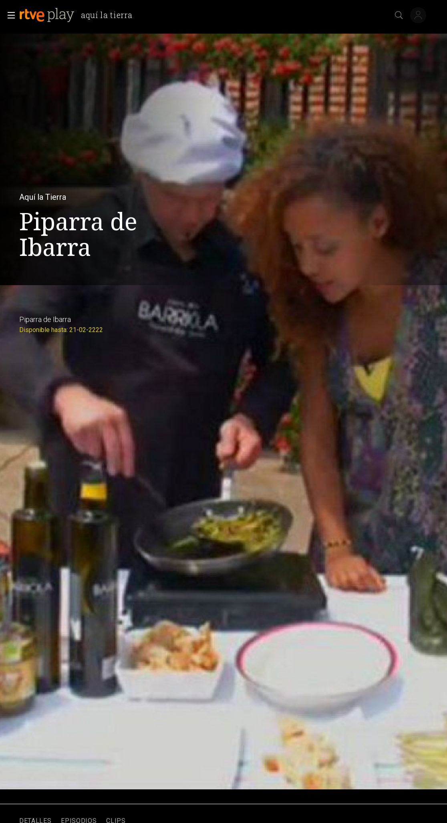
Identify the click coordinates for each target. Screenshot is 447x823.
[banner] (79, 15)
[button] (9, 15)
